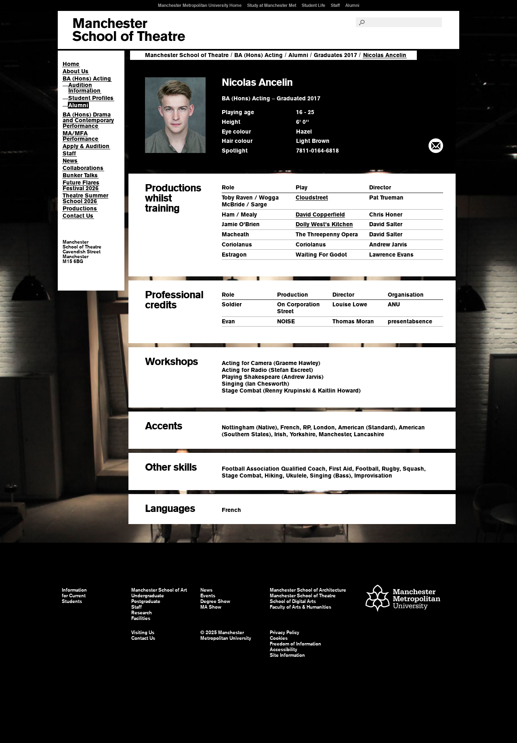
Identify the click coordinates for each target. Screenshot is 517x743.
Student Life (313, 5)
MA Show (210, 607)
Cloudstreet (312, 197)
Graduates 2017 (335, 55)
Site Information (287, 655)
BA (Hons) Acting (87, 78)
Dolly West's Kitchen (324, 224)
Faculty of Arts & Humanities (300, 607)
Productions (80, 208)
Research (141, 613)
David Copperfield (320, 214)
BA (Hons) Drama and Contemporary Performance (88, 120)
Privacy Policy (284, 632)
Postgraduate (145, 601)
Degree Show (215, 601)
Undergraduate (147, 596)
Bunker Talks (80, 175)
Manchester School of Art (128, 30)
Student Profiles (90, 98)
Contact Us (78, 215)
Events (207, 596)
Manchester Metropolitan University (403, 599)
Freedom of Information (295, 644)
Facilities (140, 618)
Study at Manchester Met (271, 5)
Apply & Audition (86, 146)
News (70, 160)
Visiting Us (142, 632)
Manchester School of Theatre (187, 55)
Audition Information (84, 88)
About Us (75, 71)
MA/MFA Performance (80, 136)
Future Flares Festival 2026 (81, 185)
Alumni (352, 5)
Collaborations (83, 168)
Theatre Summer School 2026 (85, 198)
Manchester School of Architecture (308, 590)
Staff (335, 5)
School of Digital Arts (293, 601)
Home (71, 64)
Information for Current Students (74, 595)
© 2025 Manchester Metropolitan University (225, 635)
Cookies (279, 638)
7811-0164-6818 (317, 150)
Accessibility (283, 649)
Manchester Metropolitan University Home (200, 5)
